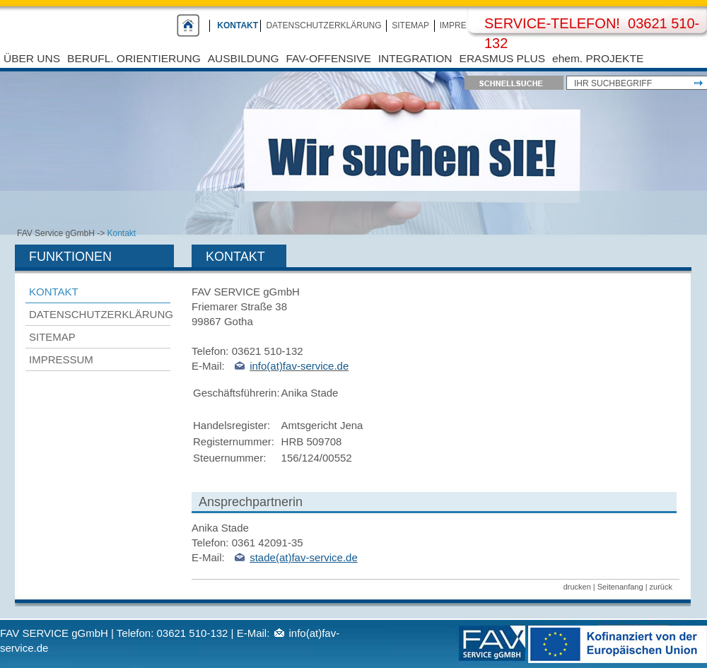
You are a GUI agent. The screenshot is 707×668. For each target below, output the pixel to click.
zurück (661, 586)
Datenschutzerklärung (323, 25)
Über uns (32, 58)
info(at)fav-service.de (299, 366)
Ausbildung (243, 58)
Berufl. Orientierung (134, 58)
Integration (415, 58)
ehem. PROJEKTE (597, 58)
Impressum (465, 25)
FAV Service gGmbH (56, 233)
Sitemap (410, 25)
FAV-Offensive (328, 58)
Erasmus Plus (502, 58)
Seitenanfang (620, 586)
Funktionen (70, 257)
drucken (577, 586)
